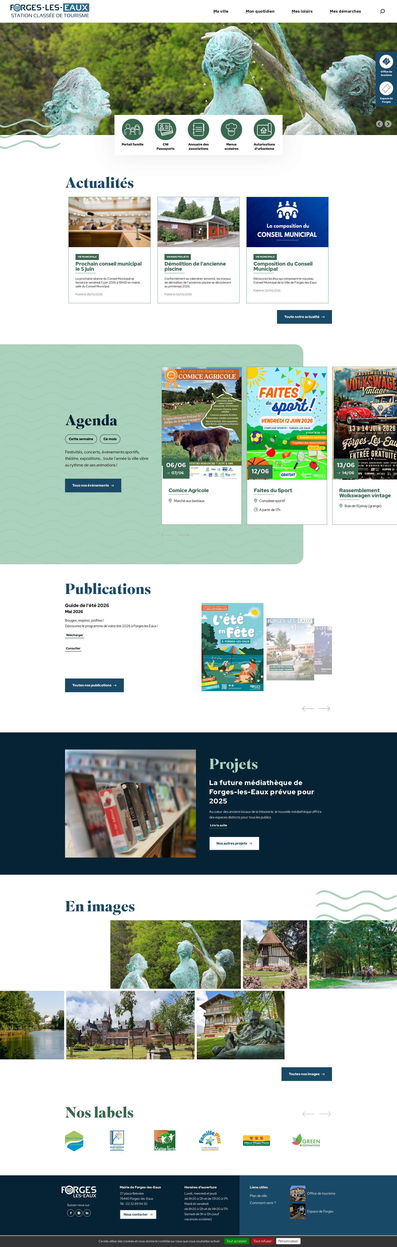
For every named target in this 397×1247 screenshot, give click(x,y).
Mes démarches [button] (345, 11)
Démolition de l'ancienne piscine (195, 266)
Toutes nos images (304, 1074)
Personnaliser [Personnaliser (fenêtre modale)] (288, 1241)
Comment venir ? (263, 1203)
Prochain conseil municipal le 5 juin (109, 266)
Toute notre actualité (302, 317)
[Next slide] (388, 123)
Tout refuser (262, 1241)
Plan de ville (258, 1196)
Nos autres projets (231, 843)
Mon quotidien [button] (260, 11)
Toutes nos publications (91, 685)
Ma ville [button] (221, 11)
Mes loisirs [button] (302, 11)
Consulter (73, 648)
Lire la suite (218, 825)
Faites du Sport (273, 491)
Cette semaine (81, 439)
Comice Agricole (189, 491)
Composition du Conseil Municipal (283, 266)
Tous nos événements (90, 485)
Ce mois (110, 439)
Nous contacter (136, 1214)
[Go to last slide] (379, 123)
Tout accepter (236, 1241)
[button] (308, 709)
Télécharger (74, 635)
